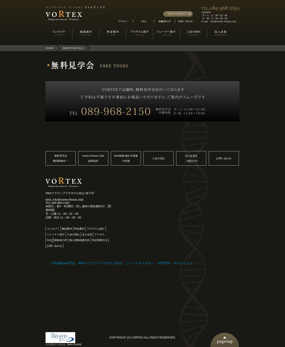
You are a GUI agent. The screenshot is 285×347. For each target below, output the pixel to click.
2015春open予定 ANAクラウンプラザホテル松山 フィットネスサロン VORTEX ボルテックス (122, 263)
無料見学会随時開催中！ (60, 158)
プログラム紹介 (96, 228)
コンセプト (53, 228)
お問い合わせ (224, 158)
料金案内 (79, 228)
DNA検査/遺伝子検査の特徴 (126, 158)
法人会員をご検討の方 (191, 158)
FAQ (49, 240)
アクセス (99, 234)
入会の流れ (158, 158)
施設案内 (67, 228)
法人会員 (87, 234)
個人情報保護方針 (79, 240)
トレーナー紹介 (56, 234)
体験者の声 (60, 240)
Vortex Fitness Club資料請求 (93, 158)
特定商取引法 (99, 240)
